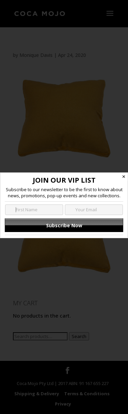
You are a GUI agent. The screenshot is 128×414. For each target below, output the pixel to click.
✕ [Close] (124, 176)
